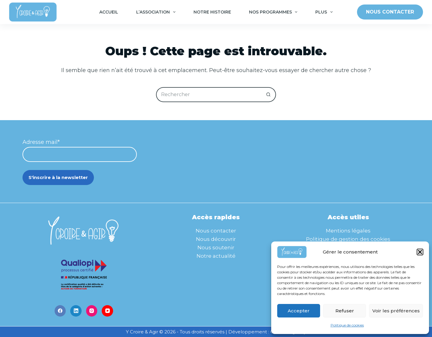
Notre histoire (212, 12)
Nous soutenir (215, 247)
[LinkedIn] (76, 311)
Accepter (299, 311)
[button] (420, 252)
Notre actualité (216, 256)
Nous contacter (216, 231)
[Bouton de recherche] (268, 94)
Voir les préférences (396, 311)
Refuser (344, 311)
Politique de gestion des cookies (348, 239)
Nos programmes (274, 12)
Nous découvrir (216, 239)
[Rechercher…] (208, 94)
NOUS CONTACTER (390, 12)
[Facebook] (60, 311)
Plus (325, 12)
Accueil (108, 12)
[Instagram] (92, 311)
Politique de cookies (347, 325)
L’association (157, 12)
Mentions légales (348, 231)
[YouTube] (107, 311)
